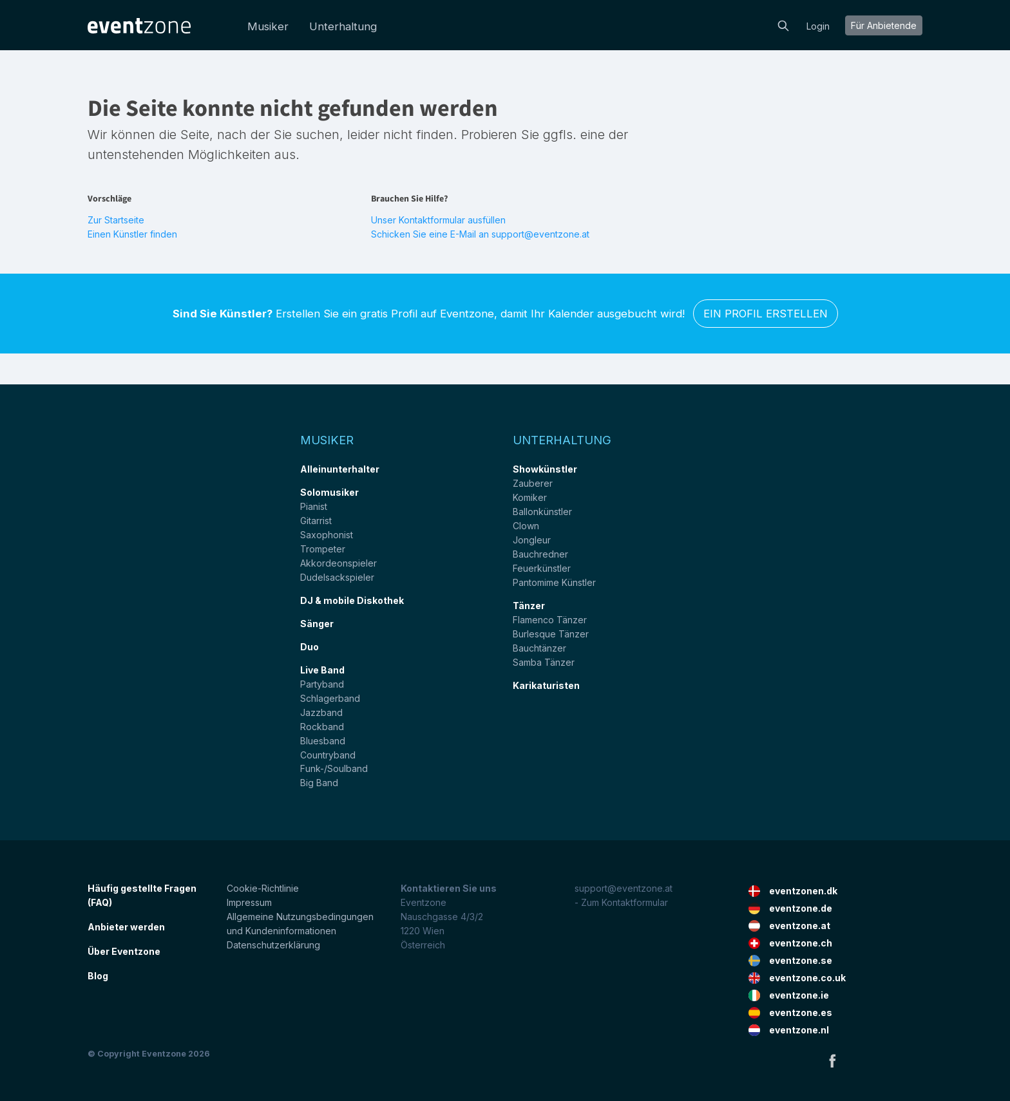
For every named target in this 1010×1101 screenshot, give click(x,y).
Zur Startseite (116, 219)
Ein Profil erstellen (765, 313)
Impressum (249, 902)
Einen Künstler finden (132, 234)
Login (818, 26)
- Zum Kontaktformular (621, 902)
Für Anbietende (884, 25)
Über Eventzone (124, 951)
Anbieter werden (126, 926)
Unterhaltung (343, 26)
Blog (98, 975)
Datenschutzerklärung (273, 944)
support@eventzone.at (623, 888)
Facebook (832, 1060)
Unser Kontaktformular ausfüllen (438, 219)
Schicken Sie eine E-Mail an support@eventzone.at (480, 234)
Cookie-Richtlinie (263, 888)
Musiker (268, 26)
